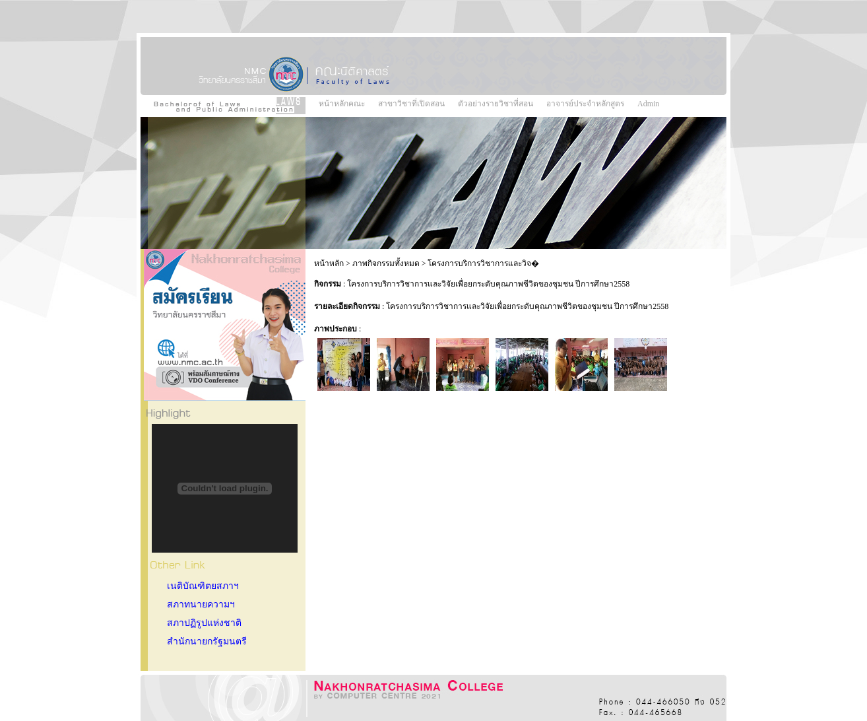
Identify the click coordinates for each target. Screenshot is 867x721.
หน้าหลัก (329, 263)
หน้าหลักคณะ (342, 103)
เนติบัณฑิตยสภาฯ (203, 586)
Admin (648, 103)
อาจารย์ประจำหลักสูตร (585, 103)
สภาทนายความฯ (201, 604)
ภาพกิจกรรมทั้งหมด (386, 263)
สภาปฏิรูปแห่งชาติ (204, 623)
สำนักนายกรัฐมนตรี (207, 641)
